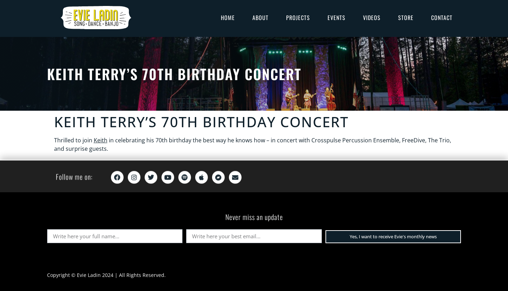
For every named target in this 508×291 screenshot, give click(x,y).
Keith (100, 140)
